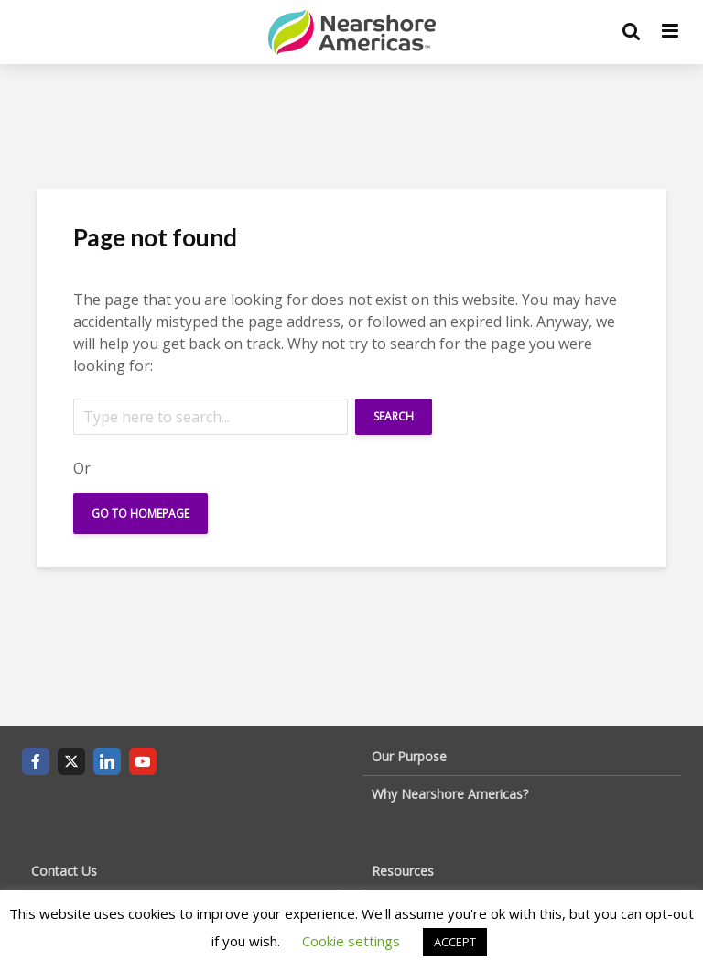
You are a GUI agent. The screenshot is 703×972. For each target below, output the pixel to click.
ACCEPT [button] (455, 942)
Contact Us (64, 870)
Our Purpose (409, 756)
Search (393, 416)
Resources (403, 870)
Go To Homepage (140, 513)
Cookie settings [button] (351, 941)
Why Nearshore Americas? (450, 794)
